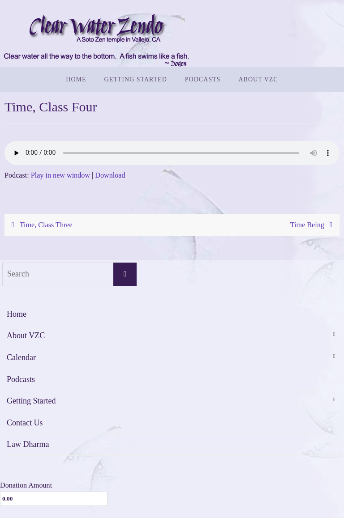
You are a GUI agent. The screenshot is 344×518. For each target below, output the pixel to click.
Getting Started (31, 400)
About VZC (26, 335)
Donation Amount (26, 485)
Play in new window (60, 175)
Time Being (313, 225)
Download (110, 175)
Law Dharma (28, 444)
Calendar (21, 357)
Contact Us (25, 422)
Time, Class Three (40, 225)
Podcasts (21, 379)
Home (16, 314)
